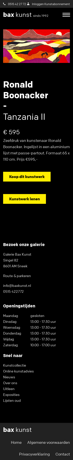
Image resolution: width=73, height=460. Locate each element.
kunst (25, 14)
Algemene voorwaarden (48, 442)
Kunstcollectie (14, 365)
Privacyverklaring (34, 454)
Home (16, 442)
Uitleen (9, 389)
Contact (62, 454)
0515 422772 (13, 291)
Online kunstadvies (18, 371)
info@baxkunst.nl (17, 285)
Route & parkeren (17, 276)
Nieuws (9, 377)
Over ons (10, 383)
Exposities (11, 394)
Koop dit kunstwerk (27, 176)
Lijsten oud (12, 400)
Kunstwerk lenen (24, 198)
